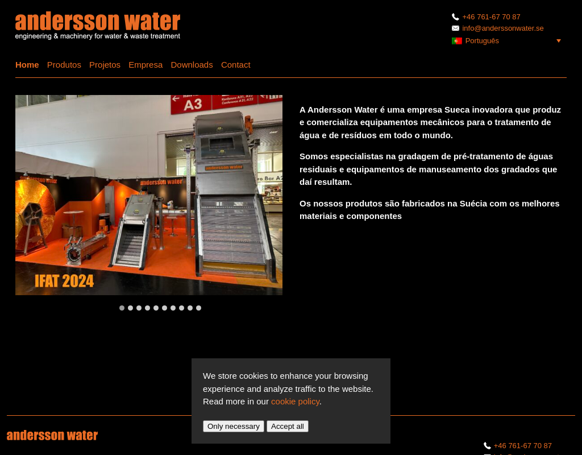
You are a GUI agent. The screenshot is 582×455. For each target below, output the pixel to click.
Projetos (104, 64)
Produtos (64, 64)
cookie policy (295, 401)
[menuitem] (509, 40)
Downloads (192, 64)
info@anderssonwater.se (497, 28)
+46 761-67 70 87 (486, 17)
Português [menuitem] (482, 40)
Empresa (145, 64)
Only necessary (233, 426)
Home (27, 64)
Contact (236, 64)
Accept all (287, 426)
